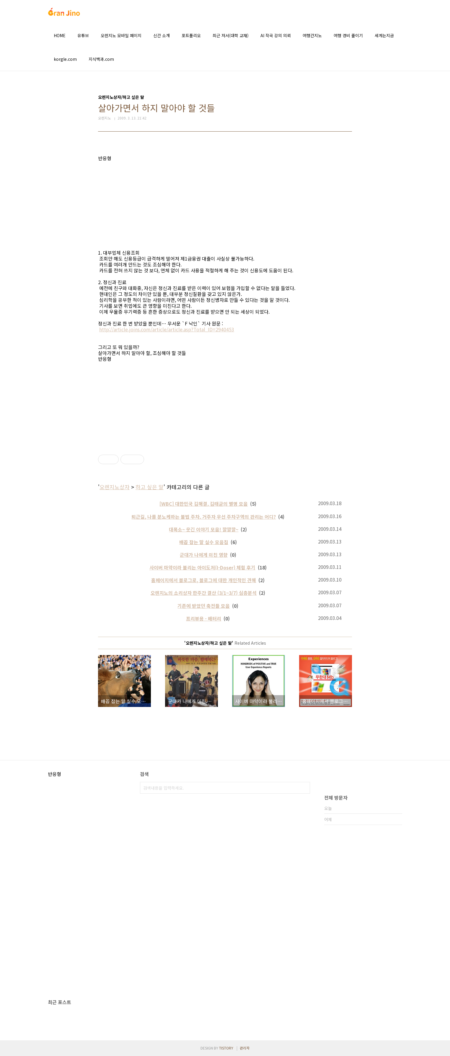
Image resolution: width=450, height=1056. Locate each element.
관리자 (245, 1047)
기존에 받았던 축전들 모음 (203, 605)
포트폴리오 (191, 35)
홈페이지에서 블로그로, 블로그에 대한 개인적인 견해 (203, 580)
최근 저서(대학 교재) (231, 35)
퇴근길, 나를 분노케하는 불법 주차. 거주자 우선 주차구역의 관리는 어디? (203, 516)
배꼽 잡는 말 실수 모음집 (203, 542)
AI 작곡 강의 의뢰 (275, 35)
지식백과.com (101, 59)
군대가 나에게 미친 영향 (204, 554)
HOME (60, 35)
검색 (304, 787)
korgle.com (65, 59)
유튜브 (83, 35)
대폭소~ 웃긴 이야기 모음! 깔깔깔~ (203, 529)
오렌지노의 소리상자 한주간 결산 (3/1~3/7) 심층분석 (204, 592)
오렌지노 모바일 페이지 (121, 35)
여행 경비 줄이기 (348, 35)
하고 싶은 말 (150, 487)
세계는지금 (384, 35)
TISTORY (226, 1047)
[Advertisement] (225, 202)
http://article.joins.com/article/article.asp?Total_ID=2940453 (166, 329)
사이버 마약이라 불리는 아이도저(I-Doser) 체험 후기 (202, 567)
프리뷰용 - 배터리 (203, 618)
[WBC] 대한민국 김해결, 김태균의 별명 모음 (203, 503)
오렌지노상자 (115, 487)
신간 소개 (161, 35)
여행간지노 (312, 35)
